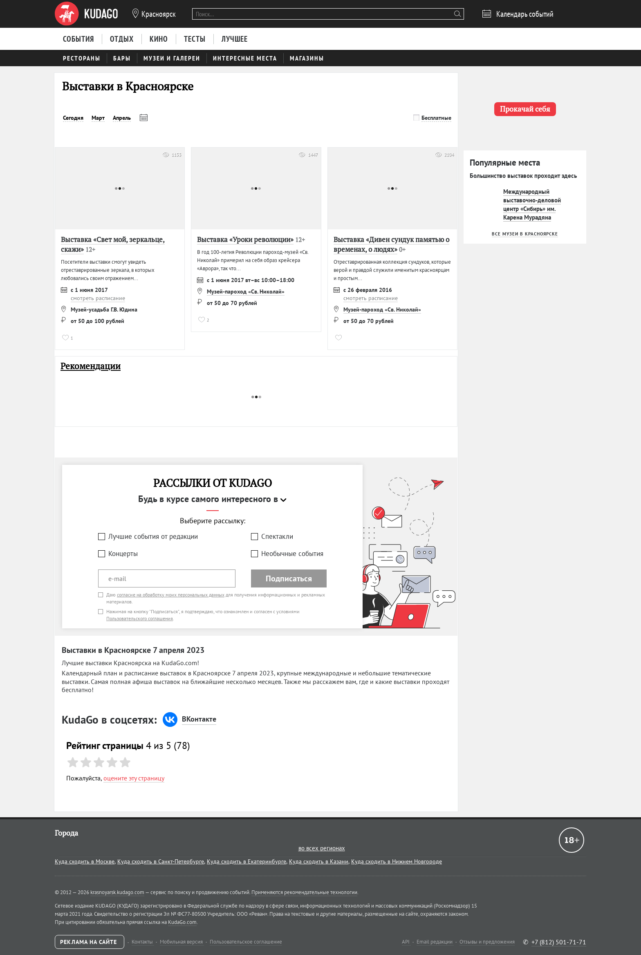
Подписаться (289, 578)
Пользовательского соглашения (139, 618)
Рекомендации (91, 366)
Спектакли (277, 536)
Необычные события (292, 553)
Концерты (123, 553)
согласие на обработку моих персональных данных (170, 595)
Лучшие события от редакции (153, 536)
